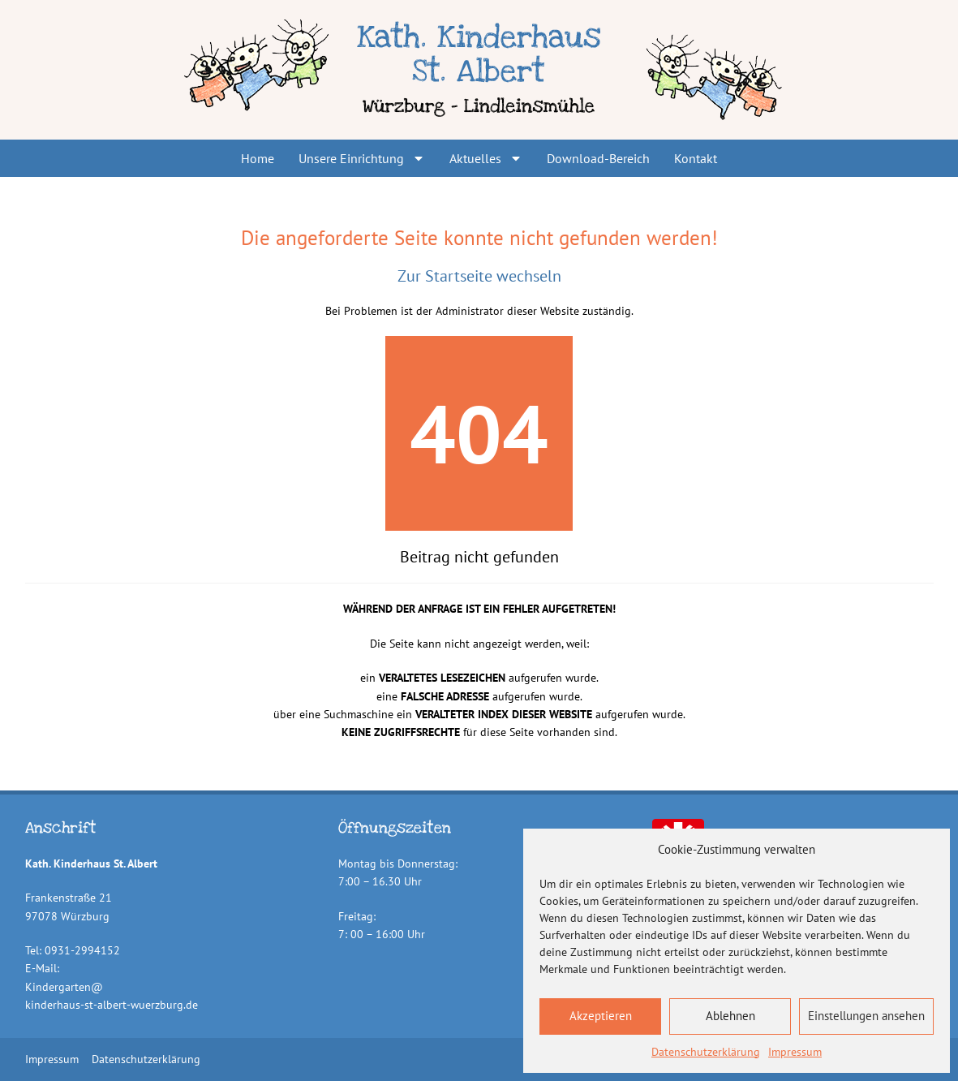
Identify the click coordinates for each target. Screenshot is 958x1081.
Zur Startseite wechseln (479, 275)
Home (257, 158)
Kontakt (695, 158)
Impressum (795, 1051)
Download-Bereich (598, 158)
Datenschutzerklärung (705, 1051)
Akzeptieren (600, 1015)
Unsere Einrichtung (362, 158)
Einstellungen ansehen (866, 1015)
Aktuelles (485, 158)
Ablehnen (730, 1015)
